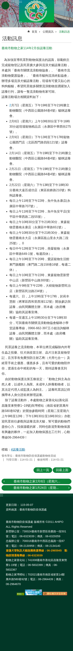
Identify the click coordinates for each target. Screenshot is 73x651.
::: (20, 1)
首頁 (34, 31)
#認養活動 (18, 449)
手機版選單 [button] (5, 5)
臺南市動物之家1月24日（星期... (36, 487)
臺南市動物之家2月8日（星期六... (37, 481)
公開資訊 (48, 31)
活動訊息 (64, 31)
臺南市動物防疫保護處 (36, 11)
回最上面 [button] (62, 470)
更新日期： (12, 504)
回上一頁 (43, 470)
